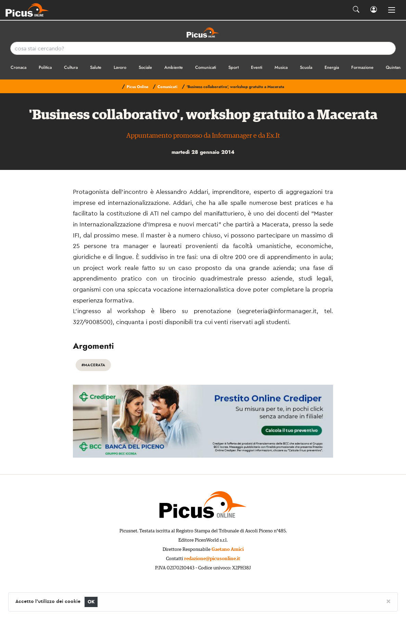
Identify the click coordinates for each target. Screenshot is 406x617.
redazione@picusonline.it (212, 558)
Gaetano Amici (228, 549)
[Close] (388, 601)
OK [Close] (91, 602)
